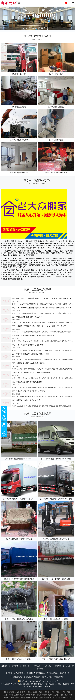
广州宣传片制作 (59, 677)
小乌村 (63, 692)
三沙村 (55, 695)
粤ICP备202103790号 (50, 681)
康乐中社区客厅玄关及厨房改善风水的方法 (28, 391)
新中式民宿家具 (52, 673)
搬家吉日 (26, 666)
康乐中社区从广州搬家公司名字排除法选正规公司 (31, 373)
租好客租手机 (47, 677)
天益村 (35, 692)
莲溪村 (17, 698)
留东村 (69, 698)
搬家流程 (40, 669)
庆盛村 (24, 692)
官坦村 (44, 695)
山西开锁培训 (64, 673)
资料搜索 (15, 666)
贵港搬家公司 (28, 677)
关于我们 (37, 666)
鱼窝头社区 (68, 695)
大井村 (28, 698)
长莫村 (46, 692)
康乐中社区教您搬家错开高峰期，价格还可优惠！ (31, 354)
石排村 (50, 695)
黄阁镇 (6, 698)
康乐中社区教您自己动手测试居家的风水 (28, 345)
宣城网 (37, 677)
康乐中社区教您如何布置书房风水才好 (27, 382)
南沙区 (6, 692)
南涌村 (39, 695)
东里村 (11, 698)
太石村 (5, 695)
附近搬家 (30, 673)
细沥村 (52, 692)
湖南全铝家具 (40, 673)
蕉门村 (52, 698)
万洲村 (61, 695)
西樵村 (30, 692)
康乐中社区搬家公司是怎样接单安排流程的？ (29, 363)
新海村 (63, 698)
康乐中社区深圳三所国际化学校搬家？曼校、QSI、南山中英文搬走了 (39, 326)
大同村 (11, 695)
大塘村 (23, 698)
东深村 (41, 692)
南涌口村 (35, 698)
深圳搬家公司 (17, 677)
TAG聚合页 (70, 666)
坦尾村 (46, 698)
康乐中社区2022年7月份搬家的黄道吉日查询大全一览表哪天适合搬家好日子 (41, 298)
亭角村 (41, 698)
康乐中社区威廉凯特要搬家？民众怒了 (27, 317)
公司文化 (47, 666)
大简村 (69, 692)
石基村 (22, 695)
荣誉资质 (58, 666)
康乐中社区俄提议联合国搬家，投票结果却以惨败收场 (33, 335)
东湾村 (58, 698)
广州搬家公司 (20, 673)
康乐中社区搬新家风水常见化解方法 (26, 400)
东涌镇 (11, 692)
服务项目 (4, 666)
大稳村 (16, 695)
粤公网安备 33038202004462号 (30, 681)
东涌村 (33, 695)
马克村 (58, 692)
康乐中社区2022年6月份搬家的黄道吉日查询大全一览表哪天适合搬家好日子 (41, 308)
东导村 (27, 695)
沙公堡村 (18, 692)
